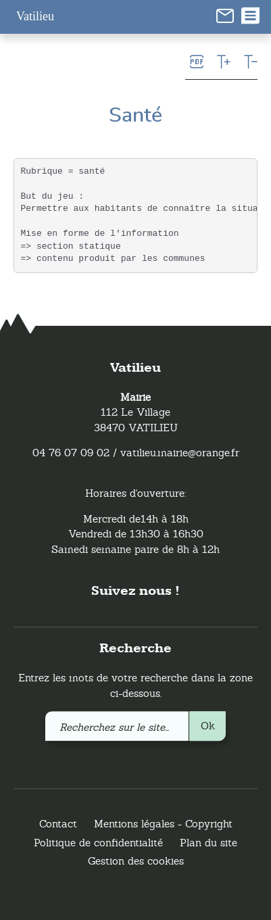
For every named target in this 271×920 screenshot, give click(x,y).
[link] (225, 15)
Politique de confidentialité (98, 842)
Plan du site (208, 842)
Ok (208, 725)
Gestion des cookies (136, 861)
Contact (58, 824)
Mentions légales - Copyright (163, 824)
